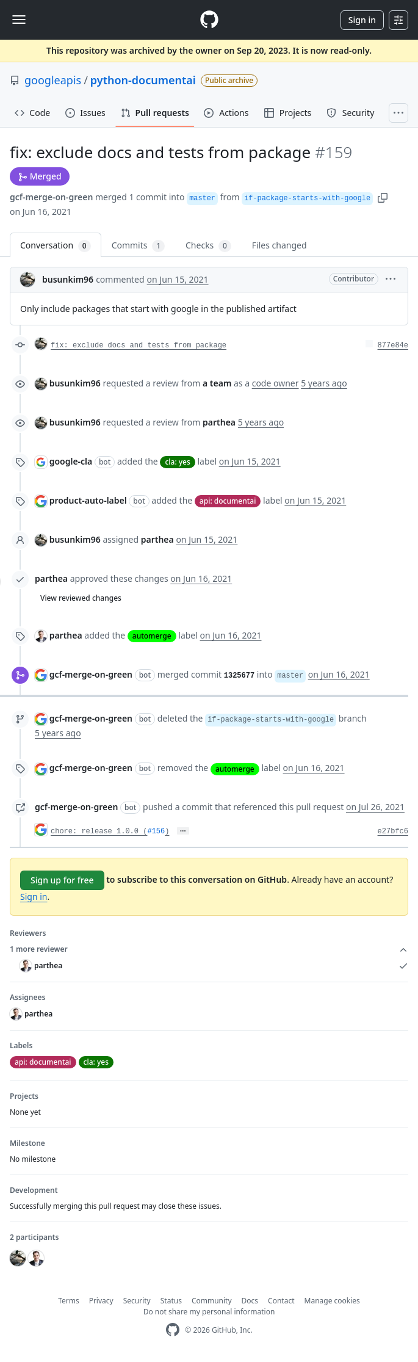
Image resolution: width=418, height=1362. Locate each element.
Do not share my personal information (209, 1311)
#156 (156, 831)
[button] (382, 196)
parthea (51, 578)
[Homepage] (209, 20)
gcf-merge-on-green (51, 197)
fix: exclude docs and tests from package (138, 345)
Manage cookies (332, 1300)
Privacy (101, 1300)
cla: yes (177, 462)
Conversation (55, 245)
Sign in (362, 20)
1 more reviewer (209, 949)
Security (137, 1300)
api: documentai (228, 501)
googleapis (52, 80)
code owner (275, 383)
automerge (151, 636)
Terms (68, 1300)
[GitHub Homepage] (172, 1330)
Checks (208, 245)
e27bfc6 (393, 831)
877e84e (393, 345)
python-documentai (143, 80)
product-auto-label (88, 500)
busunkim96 (67, 279)
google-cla (71, 461)
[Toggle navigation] (19, 19)
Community (212, 1300)
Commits (138, 245)
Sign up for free (62, 880)
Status (171, 1300)
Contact (281, 1300)
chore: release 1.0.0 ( (99, 831)
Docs (250, 1300)
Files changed (279, 245)
